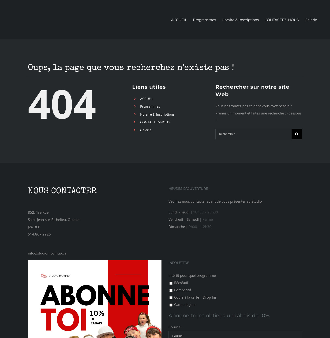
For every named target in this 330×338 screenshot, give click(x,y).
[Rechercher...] (253, 134)
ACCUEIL (146, 98)
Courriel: (175, 327)
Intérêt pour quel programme (192, 275)
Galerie (145, 130)
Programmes (150, 106)
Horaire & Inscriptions (157, 114)
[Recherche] (297, 134)
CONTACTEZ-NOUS (155, 122)
